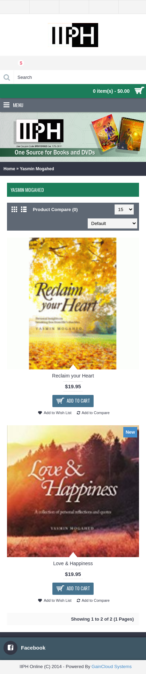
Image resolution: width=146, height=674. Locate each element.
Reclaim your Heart (73, 376)
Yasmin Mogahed (37, 168)
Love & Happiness (73, 563)
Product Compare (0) (55, 209)
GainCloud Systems (112, 666)
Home (9, 168)
